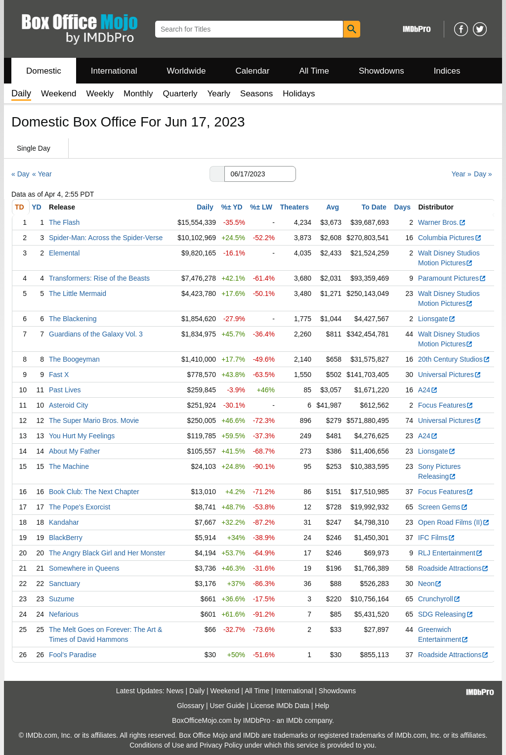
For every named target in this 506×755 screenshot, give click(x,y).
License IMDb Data (280, 706)
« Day (20, 174)
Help (322, 706)
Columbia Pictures (450, 238)
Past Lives (65, 390)
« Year (42, 174)
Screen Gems (443, 507)
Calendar (253, 71)
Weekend (59, 93)
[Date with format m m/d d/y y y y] (260, 174)
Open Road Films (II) (454, 522)
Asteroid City (68, 405)
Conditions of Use (156, 745)
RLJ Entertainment (450, 553)
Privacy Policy (221, 745)
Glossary (190, 706)
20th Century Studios (454, 359)
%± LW (261, 207)
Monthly (138, 93)
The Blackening (73, 319)
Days (402, 207)
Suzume (61, 599)
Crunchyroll (439, 599)
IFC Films (436, 538)
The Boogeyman (74, 359)
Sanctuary (64, 583)
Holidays (299, 93)
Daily (205, 207)
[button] (217, 174)
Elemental (64, 253)
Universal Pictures (449, 374)
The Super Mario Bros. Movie (94, 420)
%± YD (231, 207)
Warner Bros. (442, 222)
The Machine (69, 466)
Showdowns (381, 71)
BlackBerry (66, 538)
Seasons (256, 93)
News (175, 691)
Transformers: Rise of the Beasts (99, 278)
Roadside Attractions (453, 568)
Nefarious (64, 614)
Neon (430, 583)
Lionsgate (437, 319)
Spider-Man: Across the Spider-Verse (106, 238)
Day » (483, 174)
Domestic (43, 71)
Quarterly (180, 93)
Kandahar (64, 522)
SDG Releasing (445, 614)
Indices (447, 71)
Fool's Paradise (72, 655)
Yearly (218, 93)
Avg (332, 207)
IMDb (294, 720)
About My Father (74, 451)
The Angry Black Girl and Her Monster (107, 553)
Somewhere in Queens (84, 568)
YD (36, 207)
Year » (461, 174)
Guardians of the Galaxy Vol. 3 (96, 334)
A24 (428, 390)
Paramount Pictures (452, 278)
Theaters (294, 207)
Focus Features (445, 405)
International (114, 71)
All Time (314, 71)
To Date (374, 207)
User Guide (227, 706)
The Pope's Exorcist (79, 507)
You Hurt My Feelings (82, 436)
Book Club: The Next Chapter (94, 492)
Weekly (100, 93)
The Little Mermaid (77, 293)
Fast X (59, 374)
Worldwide (186, 71)
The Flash (64, 222)
